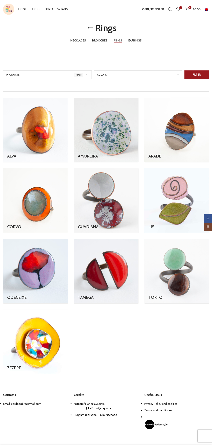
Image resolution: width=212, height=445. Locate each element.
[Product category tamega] (106, 271)
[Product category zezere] (35, 341)
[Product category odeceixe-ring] (35, 271)
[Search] (170, 9)
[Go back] (90, 28)
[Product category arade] (176, 130)
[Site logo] (8, 9)
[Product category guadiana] (106, 200)
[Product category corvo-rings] (35, 200)
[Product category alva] (35, 130)
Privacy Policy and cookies (160, 404)
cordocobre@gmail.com (26, 404)
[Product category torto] (176, 271)
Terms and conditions (158, 410)
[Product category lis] (176, 200)
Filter (197, 74)
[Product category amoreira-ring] (106, 130)
